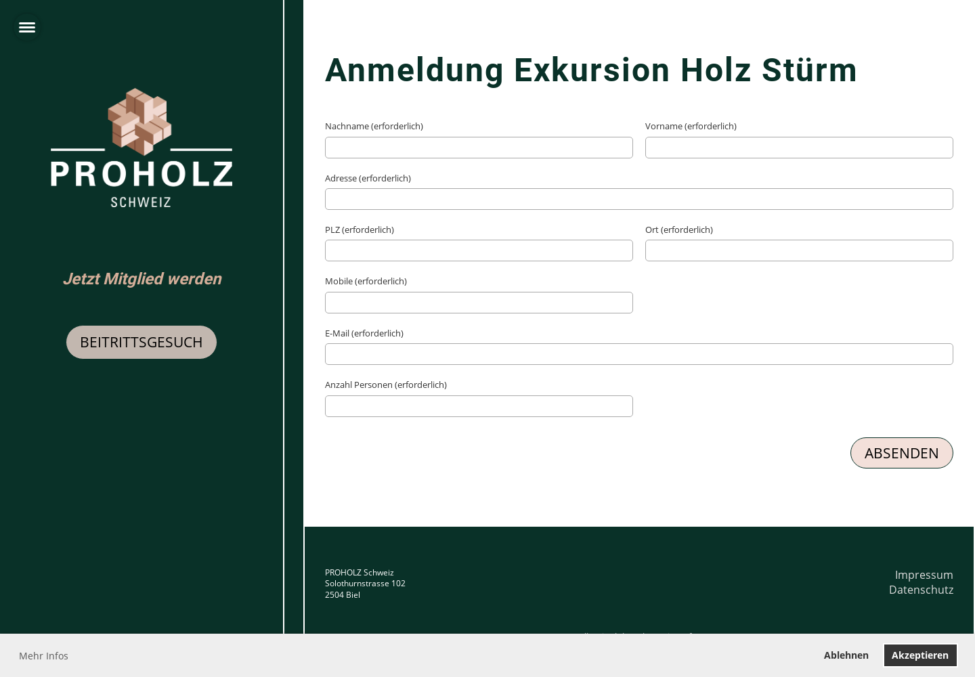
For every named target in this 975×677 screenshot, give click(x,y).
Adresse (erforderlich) (368, 178)
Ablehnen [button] (846, 655)
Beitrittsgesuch (141, 341)
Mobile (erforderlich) (366, 281)
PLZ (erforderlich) (359, 229)
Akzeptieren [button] (920, 655)
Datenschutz (921, 589)
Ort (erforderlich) (679, 229)
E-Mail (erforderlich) (364, 333)
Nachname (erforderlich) (374, 126)
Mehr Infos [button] (43, 655)
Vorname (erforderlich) (691, 126)
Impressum (924, 574)
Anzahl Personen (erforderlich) (386, 384)
